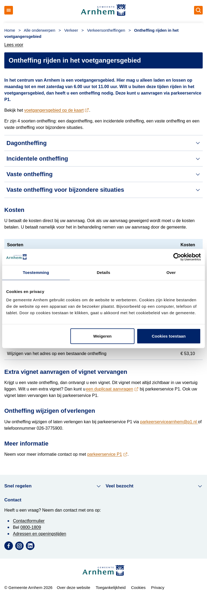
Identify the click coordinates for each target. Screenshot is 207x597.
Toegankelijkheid (111, 587)
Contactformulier (28, 521)
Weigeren (102, 336)
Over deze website (73, 587)
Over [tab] (171, 272)
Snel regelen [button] (52, 486)
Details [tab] (103, 272)
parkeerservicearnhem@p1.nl (169, 421)
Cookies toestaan (169, 336)
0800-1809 (30, 527)
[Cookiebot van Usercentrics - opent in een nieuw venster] (177, 257)
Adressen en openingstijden (39, 533)
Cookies (138, 587)
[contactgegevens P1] (107, 454)
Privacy (157, 587)
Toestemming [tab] (36, 272)
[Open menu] (8, 10)
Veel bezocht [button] (154, 486)
